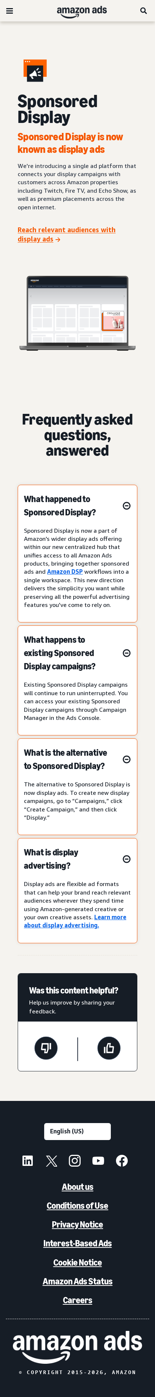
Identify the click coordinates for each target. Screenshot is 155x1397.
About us (78, 1186)
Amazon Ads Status (78, 1281)
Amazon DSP (65, 571)
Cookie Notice (77, 1262)
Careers (77, 1300)
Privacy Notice (77, 1224)
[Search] (144, 10)
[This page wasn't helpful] (46, 1049)
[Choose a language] (77, 1131)
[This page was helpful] (109, 1049)
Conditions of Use (77, 1205)
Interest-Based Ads (77, 1243)
